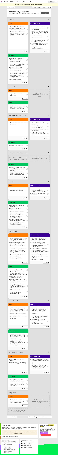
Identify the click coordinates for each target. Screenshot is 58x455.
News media (6, 452)
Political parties (7, 447)
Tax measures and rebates (17, 352)
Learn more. (19, 428)
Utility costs (12, 393)
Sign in (56, 1)
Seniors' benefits (14, 301)
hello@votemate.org (18, 432)
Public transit (13, 231)
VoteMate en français (13, 436)
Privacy (3, 436)
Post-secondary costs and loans (18, 153)
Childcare (11, 20)
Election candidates (8, 446)
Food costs (12, 87)
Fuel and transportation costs (18, 116)
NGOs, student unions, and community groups (10, 450)
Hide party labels (45, 13)
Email (27, 442)
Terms (6, 436)
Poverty (11, 182)
